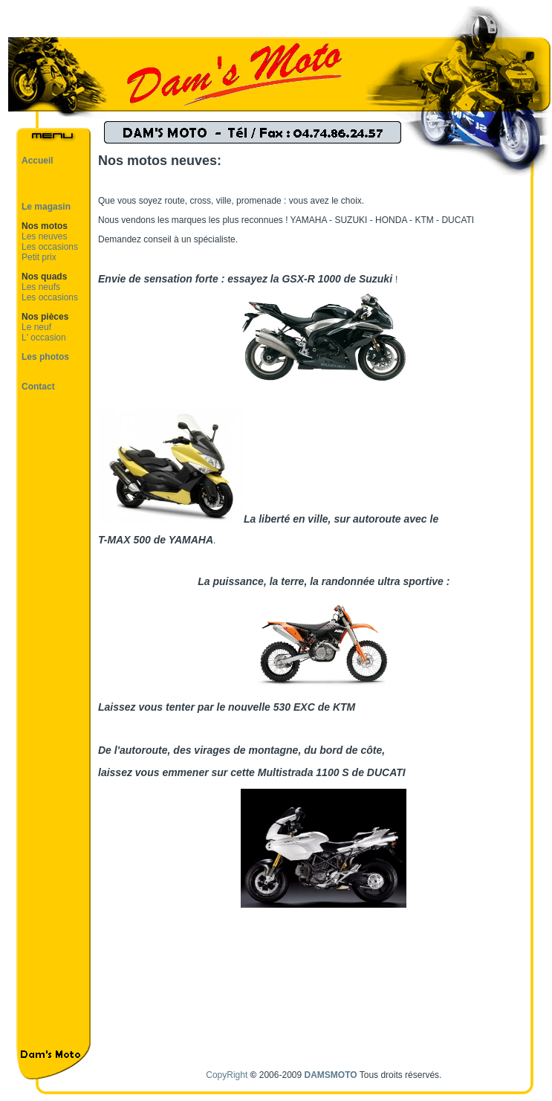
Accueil (37, 160)
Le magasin (46, 206)
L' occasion (44, 337)
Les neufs (41, 287)
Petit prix (39, 257)
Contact (38, 386)
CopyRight (226, 1075)
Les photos (45, 357)
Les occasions (50, 247)
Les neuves (44, 236)
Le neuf (36, 327)
